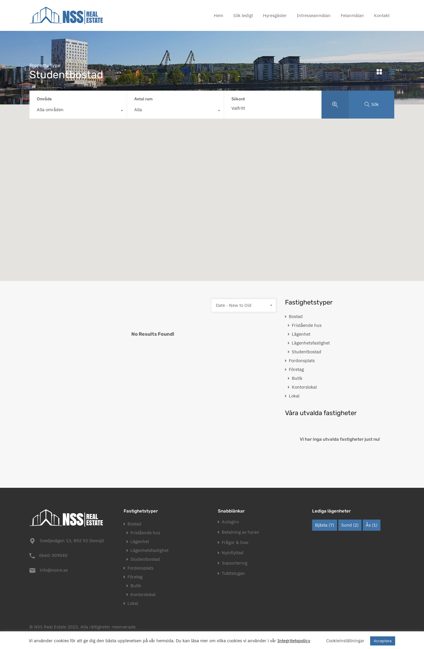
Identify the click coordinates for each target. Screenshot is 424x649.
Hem (218, 15)
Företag (296, 369)
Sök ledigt (243, 15)
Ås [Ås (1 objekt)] (371, 525)
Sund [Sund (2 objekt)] (350, 525)
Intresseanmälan (314, 15)
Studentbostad (306, 352)
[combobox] (78, 111)
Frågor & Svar (235, 542)
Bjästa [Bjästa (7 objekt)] (324, 525)
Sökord (238, 98)
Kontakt (382, 15)
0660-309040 (53, 555)
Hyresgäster (275, 15)
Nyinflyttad (233, 552)
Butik (297, 378)
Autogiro (230, 522)
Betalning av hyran (240, 532)
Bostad (296, 316)
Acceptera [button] (383, 640)
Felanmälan (352, 15)
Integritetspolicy (293, 640)
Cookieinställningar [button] (345, 640)
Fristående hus (307, 325)
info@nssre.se (54, 570)
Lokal (294, 396)
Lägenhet (301, 334)
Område (44, 98)
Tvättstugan (233, 573)
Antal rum (143, 98)
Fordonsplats (302, 360)
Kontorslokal (304, 387)
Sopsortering (234, 563)
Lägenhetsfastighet (311, 343)
